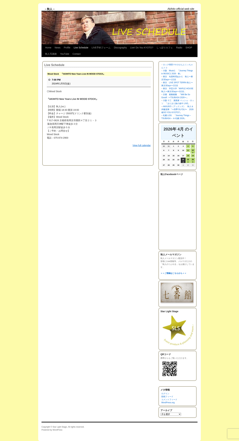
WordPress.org (168, 402)
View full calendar (142, 145)
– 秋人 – (50, 9)
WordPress (57, 430)
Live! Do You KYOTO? (141, 47)
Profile (67, 47)
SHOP (189, 47)
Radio (179, 47)
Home (48, 47)
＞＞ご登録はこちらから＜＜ (173, 273)
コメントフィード (169, 399)
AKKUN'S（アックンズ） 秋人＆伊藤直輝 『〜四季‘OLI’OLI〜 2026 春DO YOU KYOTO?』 (177, 109)
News (57, 47)
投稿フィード (167, 396)
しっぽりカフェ (165, 47)
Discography (120, 47)
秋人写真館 (51, 54)
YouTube (64, 54)
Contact (76, 54)
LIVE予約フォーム (101, 47)
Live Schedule (81, 47)
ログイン (165, 393)
